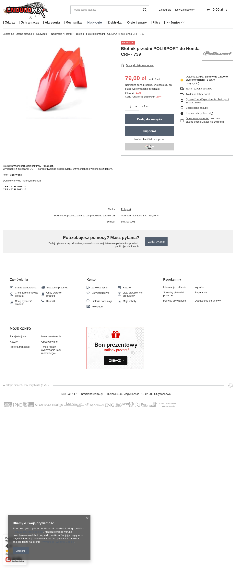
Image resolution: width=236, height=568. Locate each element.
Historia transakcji (101, 301)
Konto (91, 279)
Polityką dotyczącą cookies (28, 531)
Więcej (152, 215)
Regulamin (201, 292)
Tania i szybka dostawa (199, 88)
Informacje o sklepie (174, 287)
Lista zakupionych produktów (133, 294)
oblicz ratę (206, 113)
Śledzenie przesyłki (57, 287)
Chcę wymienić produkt (23, 303)
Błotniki (80, 33)
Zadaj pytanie (156, 241)
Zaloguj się (165, 9)
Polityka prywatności (174, 300)
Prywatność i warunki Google (57, 541)
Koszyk (127, 287)
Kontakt (50, 301)
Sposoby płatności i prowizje (174, 294)
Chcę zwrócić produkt (53, 294)
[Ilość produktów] (130, 106)
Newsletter (97, 306)
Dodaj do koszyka (149, 119)
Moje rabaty (129, 301)
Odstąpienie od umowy (208, 300)
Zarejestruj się (99, 287)
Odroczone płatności (197, 118)
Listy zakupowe (184, 9)
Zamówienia (19, 279)
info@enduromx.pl (92, 394)
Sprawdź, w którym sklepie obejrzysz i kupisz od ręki (207, 101)
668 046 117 (69, 394)
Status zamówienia (25, 287)
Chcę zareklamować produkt (26, 294)
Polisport (126, 209)
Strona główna (24, 33)
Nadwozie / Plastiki (62, 33)
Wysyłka (199, 287)
